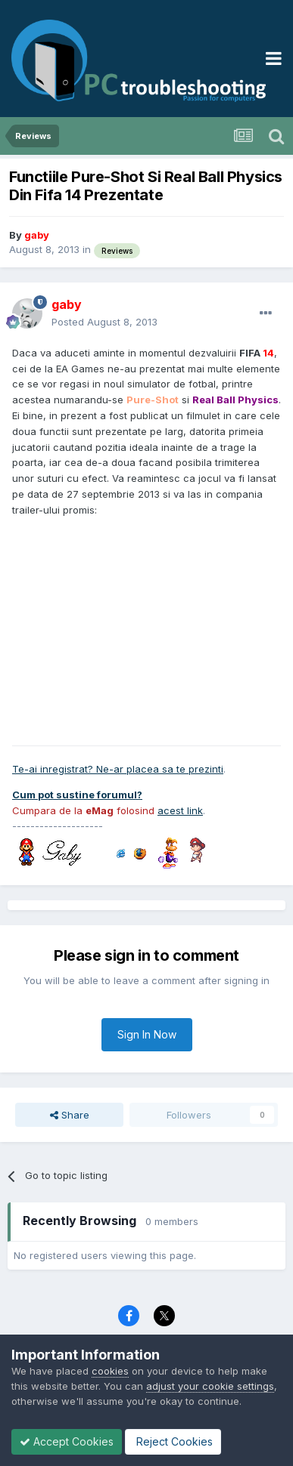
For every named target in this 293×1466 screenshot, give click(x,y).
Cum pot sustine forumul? (77, 795)
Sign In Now (146, 1034)
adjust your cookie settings (210, 1386)
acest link (180, 810)
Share (69, 1114)
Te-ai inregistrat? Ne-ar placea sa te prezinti (117, 769)
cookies (110, 1371)
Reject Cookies (173, 1441)
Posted (104, 322)
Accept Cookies (67, 1441)
